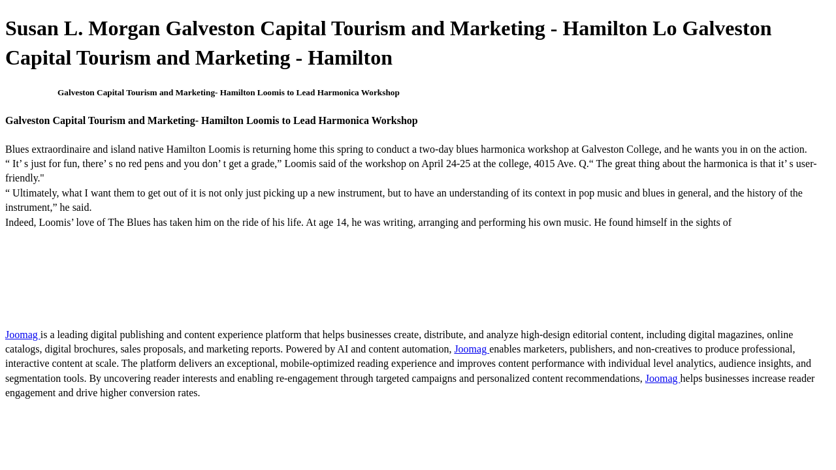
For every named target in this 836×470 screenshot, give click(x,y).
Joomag (22, 334)
